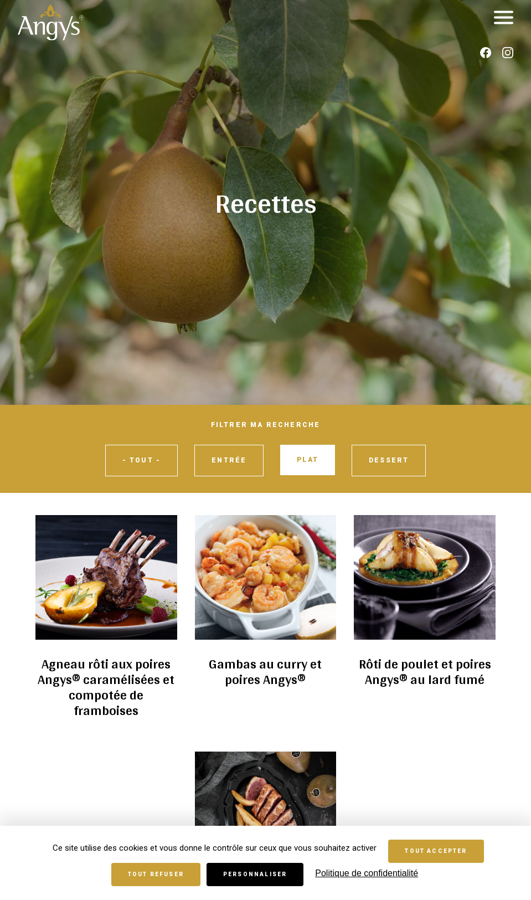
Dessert (389, 460)
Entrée (229, 460)
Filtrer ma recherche (266, 424)
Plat (307, 460)
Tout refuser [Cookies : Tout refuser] (156, 874)
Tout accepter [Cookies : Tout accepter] (436, 851)
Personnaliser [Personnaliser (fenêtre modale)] (255, 874)
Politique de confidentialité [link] (366, 873)
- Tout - (141, 460)
